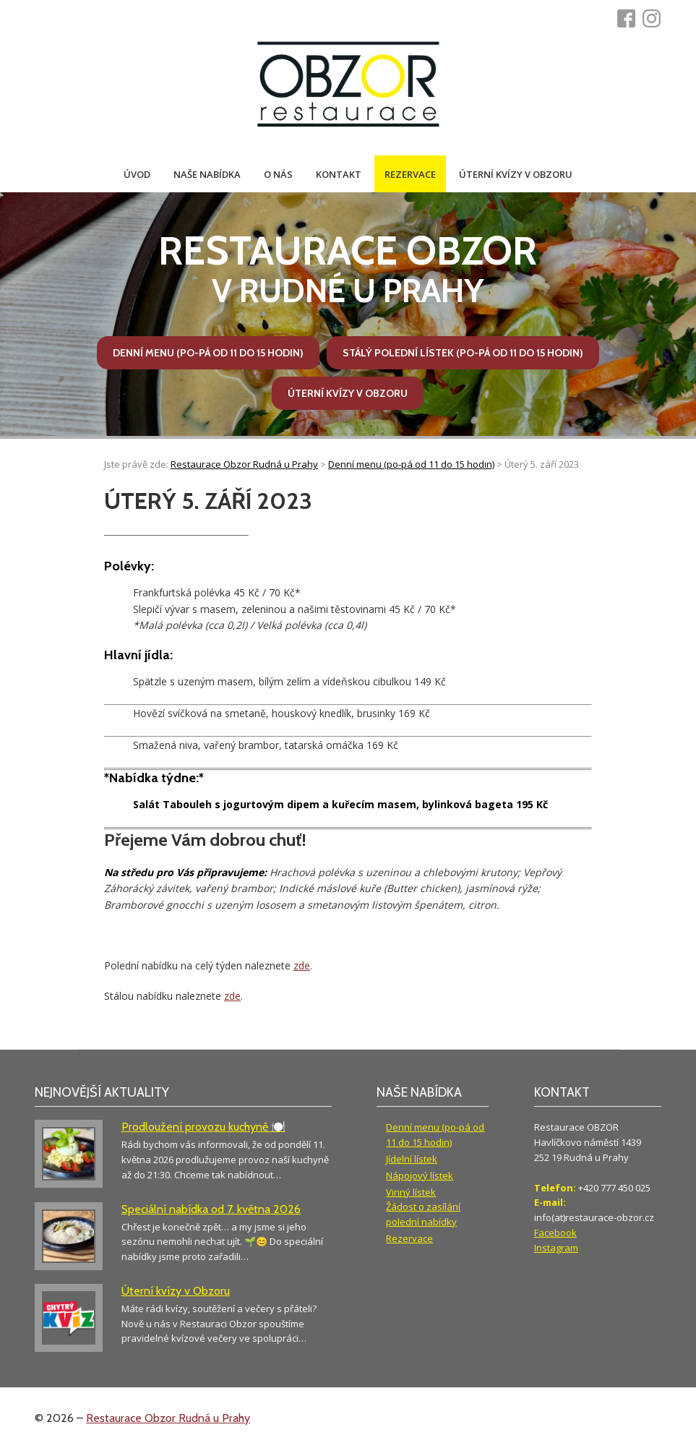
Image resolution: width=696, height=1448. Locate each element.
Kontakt (338, 174)
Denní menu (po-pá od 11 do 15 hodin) (208, 352)
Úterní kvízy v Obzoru (515, 174)
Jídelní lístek (411, 1158)
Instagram (556, 1247)
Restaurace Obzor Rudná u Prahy (168, 1418)
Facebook (555, 1232)
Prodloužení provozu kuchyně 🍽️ (203, 1127)
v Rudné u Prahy (347, 268)
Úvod (137, 174)
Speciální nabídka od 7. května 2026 (211, 1209)
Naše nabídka (207, 174)
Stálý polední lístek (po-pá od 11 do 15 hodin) (463, 352)
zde (301, 965)
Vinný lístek (411, 1192)
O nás (278, 174)
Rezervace (410, 174)
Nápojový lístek (419, 1175)
